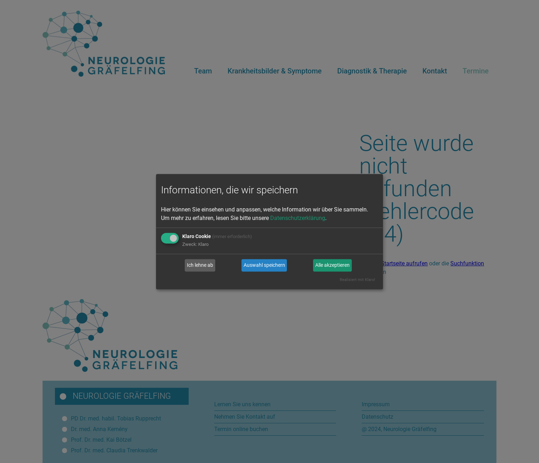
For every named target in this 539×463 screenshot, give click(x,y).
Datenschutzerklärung (297, 218)
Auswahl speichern (264, 265)
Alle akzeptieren (332, 265)
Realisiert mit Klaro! (357, 279)
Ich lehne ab (200, 265)
